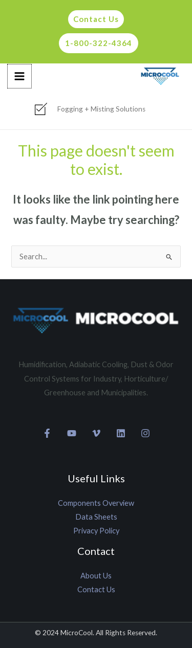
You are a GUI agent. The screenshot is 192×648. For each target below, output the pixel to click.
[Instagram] (145, 433)
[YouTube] (71, 433)
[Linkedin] (120, 433)
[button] (93, 19)
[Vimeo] (96, 433)
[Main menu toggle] (19, 76)
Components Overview (96, 503)
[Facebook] (47, 433)
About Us (96, 575)
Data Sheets (96, 516)
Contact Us (96, 589)
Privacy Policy (96, 530)
